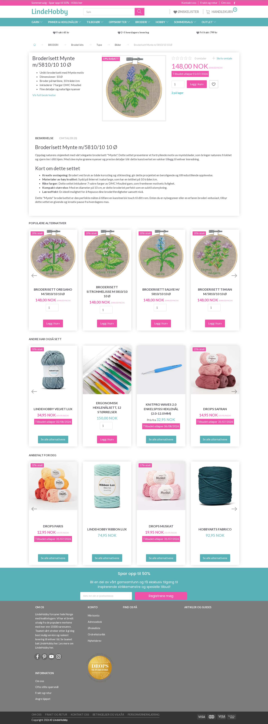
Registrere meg (161, 596)
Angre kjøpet (42, 698)
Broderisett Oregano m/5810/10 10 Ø (53, 292)
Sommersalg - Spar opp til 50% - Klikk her (56, 2)
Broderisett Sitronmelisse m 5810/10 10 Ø (107, 291)
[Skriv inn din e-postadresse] (106, 596)
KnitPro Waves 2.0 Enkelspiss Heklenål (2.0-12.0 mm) (161, 409)
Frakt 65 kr (62, 32)
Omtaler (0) (68, 138)
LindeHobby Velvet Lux (53, 409)
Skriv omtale (224, 58)
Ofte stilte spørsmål (46, 687)
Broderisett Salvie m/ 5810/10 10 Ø (161, 292)
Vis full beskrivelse (44, 95)
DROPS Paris (53, 526)
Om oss (226, 2)
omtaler (200, 58)
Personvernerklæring (143, 714)
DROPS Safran (215, 409)
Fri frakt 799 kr (208, 32)
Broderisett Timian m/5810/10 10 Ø (215, 292)
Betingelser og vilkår (108, 714)
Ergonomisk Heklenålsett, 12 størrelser (107, 407)
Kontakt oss (188, 2)
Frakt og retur (208, 2)
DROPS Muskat (161, 526)
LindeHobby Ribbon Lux (107, 529)
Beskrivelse (44, 138)
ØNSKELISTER (186, 12)
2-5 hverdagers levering (135, 32)
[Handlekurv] (221, 11)
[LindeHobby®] (50, 11)
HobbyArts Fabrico (215, 529)
